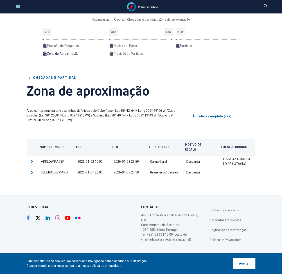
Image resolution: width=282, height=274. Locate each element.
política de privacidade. (106, 265)
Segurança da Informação (228, 230)
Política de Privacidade (225, 240)
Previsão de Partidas (126, 53)
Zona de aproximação (174, 19)
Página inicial (101, 19)
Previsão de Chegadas (61, 46)
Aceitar (244, 263)
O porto (119, 19)
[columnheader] (54, 147)
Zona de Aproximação (61, 53)
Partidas (184, 46)
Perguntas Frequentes (225, 220)
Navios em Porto (123, 46)
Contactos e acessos (224, 210)
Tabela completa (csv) (211, 116)
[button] (32, 161)
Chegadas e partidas (141, 19)
